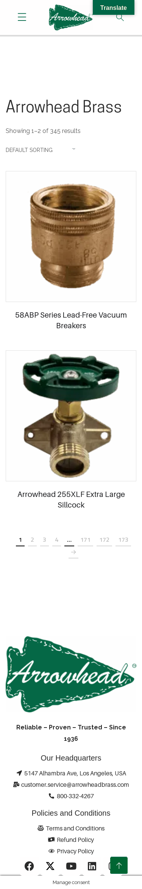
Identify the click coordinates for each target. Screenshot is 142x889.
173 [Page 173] (123, 539)
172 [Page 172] (104, 539)
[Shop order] (44, 150)
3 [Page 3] (44, 539)
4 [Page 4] (56, 539)
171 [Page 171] (85, 539)
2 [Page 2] (32, 539)
